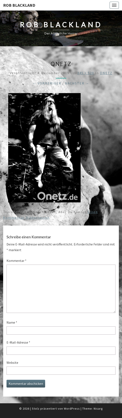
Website (12, 362)
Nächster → (77, 83)
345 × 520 (85, 73)
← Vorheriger (47, 83)
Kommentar (16, 260)
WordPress (72, 408)
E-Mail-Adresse (18, 342)
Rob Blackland (19, 5)
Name (12, 322)
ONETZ (106, 73)
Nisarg (98, 408)
